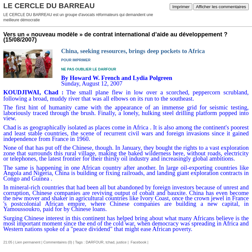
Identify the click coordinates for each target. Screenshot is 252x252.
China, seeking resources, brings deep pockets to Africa (133, 51)
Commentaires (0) (57, 242)
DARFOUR (94, 242)
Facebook (138, 242)
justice (121, 242)
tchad (110, 242)
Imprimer (181, 6)
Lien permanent (27, 242)
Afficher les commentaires (221, 6)
